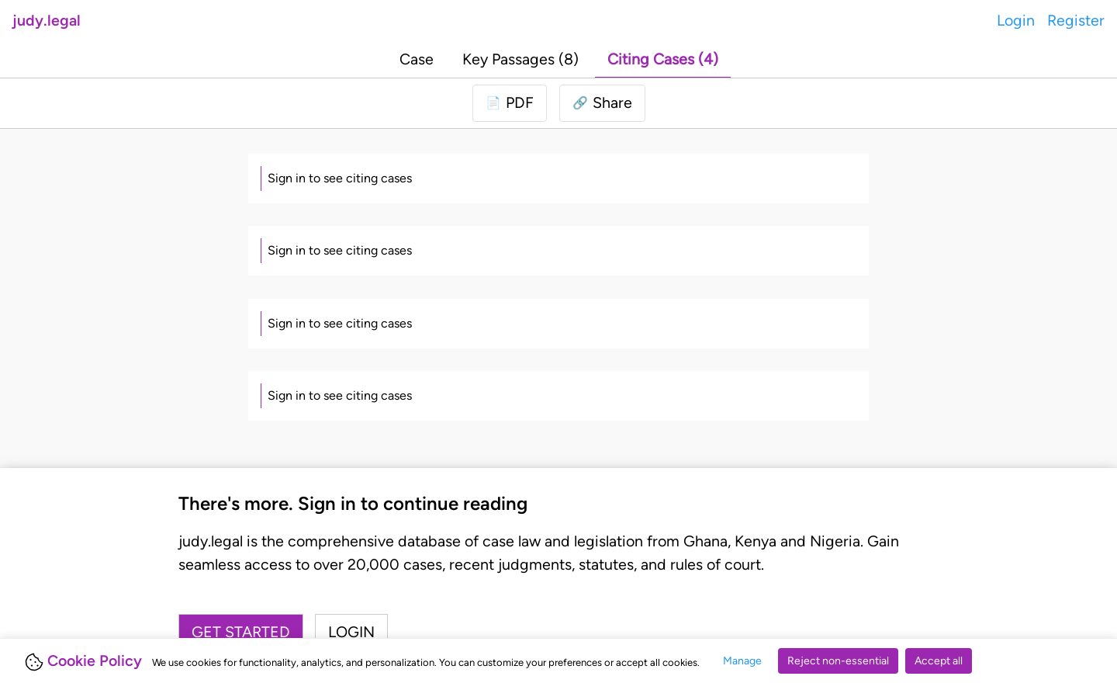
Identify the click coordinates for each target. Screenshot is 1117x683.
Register (1076, 20)
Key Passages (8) (520, 59)
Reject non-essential (838, 660)
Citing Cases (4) (662, 59)
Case (416, 59)
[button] (602, 103)
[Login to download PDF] (509, 103)
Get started (241, 631)
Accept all (939, 660)
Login (1016, 20)
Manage (742, 660)
